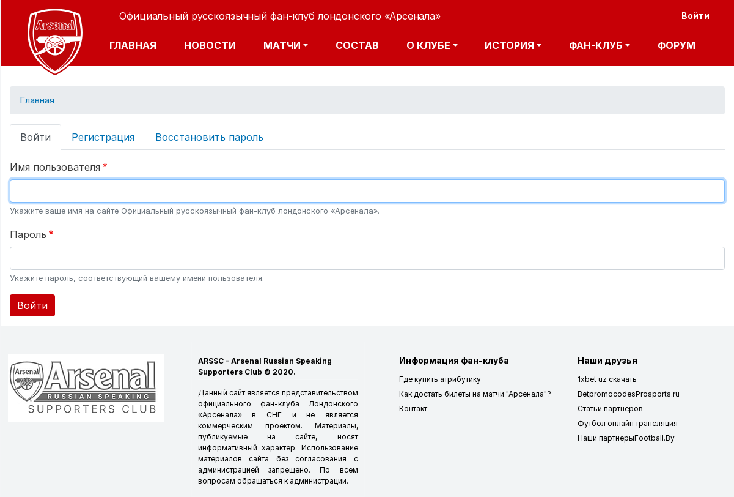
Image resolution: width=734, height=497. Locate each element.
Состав (357, 45)
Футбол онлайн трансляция (628, 423)
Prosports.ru (658, 393)
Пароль (28, 234)
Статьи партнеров (610, 408)
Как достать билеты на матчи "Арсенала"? (475, 393)
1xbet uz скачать (607, 379)
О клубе (428, 45)
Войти (695, 15)
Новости (210, 45)
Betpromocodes (607, 393)
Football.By (654, 438)
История (509, 45)
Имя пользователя (55, 167)
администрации (318, 480)
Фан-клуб (596, 45)
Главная (132, 45)
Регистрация (103, 137)
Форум (676, 45)
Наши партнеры (606, 438)
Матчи (282, 45)
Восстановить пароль (209, 137)
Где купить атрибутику (440, 379)
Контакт (413, 408)
